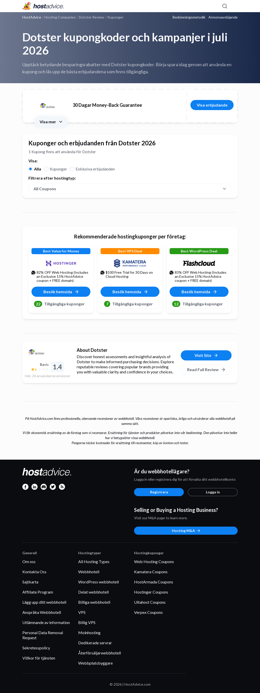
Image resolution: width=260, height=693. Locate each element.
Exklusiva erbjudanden (95, 168)
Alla (37, 168)
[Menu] (234, 6)
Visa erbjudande (212, 104)
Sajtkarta (30, 581)
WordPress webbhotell (98, 581)
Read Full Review (206, 369)
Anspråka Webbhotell (41, 612)
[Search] (224, 6)
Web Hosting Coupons (154, 561)
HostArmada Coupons (153, 581)
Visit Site (206, 355)
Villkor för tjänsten (38, 657)
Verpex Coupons (148, 612)
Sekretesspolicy (36, 647)
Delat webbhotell (93, 592)
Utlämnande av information (46, 622)
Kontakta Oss (34, 571)
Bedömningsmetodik (189, 17)
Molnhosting (89, 632)
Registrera (159, 492)
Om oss (29, 561)
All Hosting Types (93, 561)
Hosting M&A (186, 530)
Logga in (213, 492)
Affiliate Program (37, 592)
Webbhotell (88, 571)
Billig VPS (86, 622)
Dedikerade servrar (95, 642)
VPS (82, 612)
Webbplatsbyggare (95, 663)
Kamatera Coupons (151, 571)
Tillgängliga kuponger (59, 304)
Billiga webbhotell (94, 602)
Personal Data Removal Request (42, 635)
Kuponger (58, 168)
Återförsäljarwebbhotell (99, 652)
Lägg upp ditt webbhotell (44, 602)
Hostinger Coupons (151, 592)
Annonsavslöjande (223, 17)
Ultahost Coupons (150, 602)
